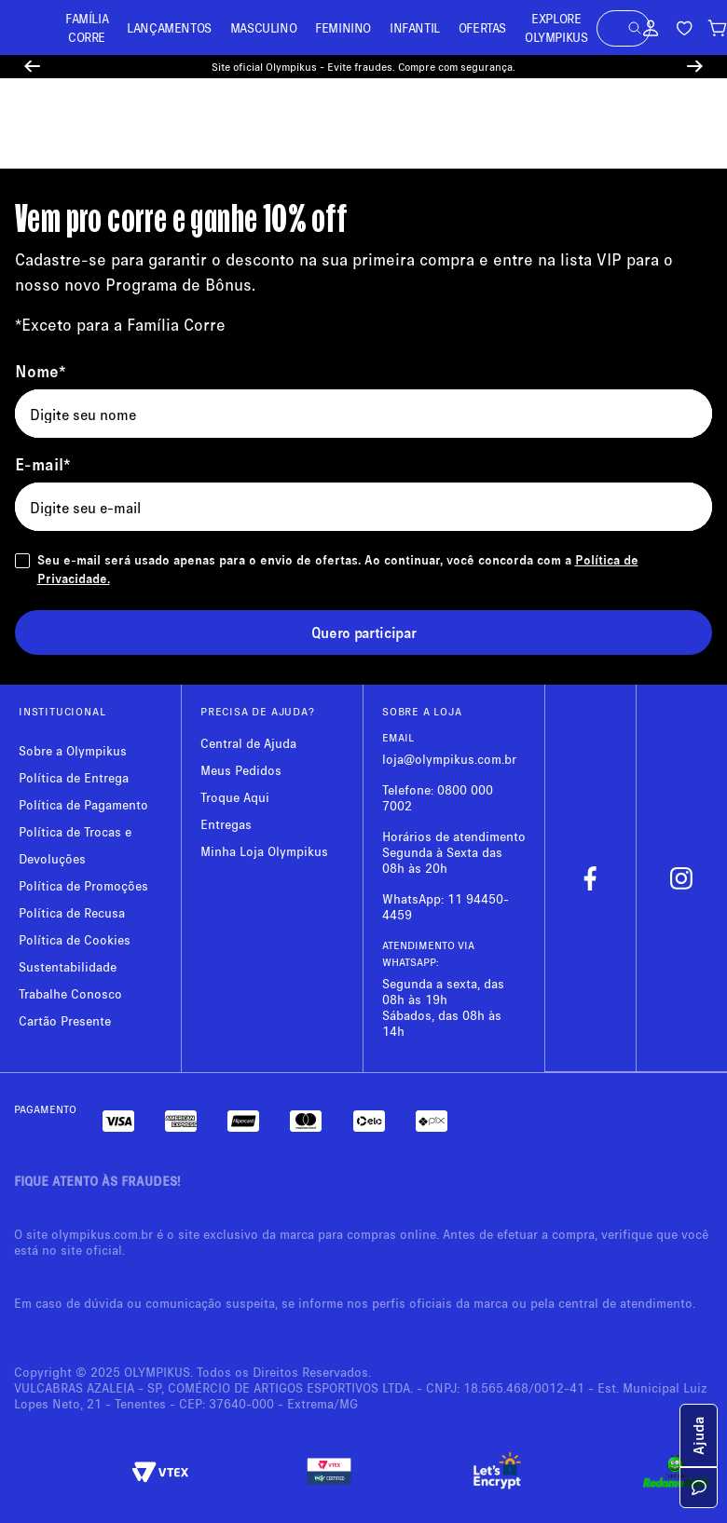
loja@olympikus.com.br (449, 759)
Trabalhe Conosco (70, 993)
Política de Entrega (74, 777)
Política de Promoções (83, 885)
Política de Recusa (72, 912)
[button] (635, 28)
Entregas (226, 824)
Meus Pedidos (240, 770)
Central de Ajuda (248, 743)
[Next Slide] (695, 66)
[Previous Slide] (32, 66)
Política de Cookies (74, 939)
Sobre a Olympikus (73, 750)
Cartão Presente (65, 1020)
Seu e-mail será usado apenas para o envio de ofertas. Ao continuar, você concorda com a (337, 568)
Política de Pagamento (83, 804)
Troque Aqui (234, 797)
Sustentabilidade (68, 966)
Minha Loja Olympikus (264, 851)
